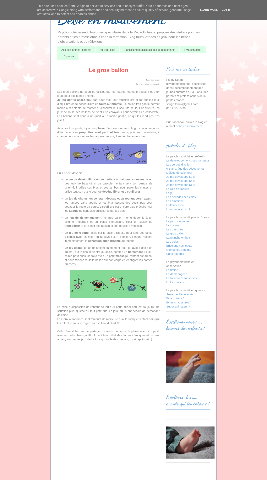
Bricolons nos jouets (179, 245)
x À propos (67, 56)
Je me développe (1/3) (180, 176)
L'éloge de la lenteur (179, 172)
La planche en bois (178, 237)
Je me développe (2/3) (180, 180)
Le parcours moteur (178, 221)
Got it (226, 10)
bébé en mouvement (189, 126)
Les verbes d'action (178, 164)
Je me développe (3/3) (180, 184)
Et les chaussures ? (179, 302)
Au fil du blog (107, 49)
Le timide (172, 270)
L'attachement (175, 205)
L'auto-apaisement (178, 209)
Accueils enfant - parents (76, 49)
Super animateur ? (178, 306)
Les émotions (174, 201)
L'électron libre (175, 282)
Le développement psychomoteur (187, 160)
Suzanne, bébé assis (179, 294)
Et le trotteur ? (175, 298)
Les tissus (172, 225)
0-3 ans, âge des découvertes (185, 168)
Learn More (209, 10)
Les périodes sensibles (181, 197)
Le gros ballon (175, 233)
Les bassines (174, 229)
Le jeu (170, 193)
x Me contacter (192, 49)
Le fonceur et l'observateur (183, 278)
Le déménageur (176, 274)
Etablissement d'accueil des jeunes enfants (149, 49)
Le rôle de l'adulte (177, 188)
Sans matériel (175, 253)
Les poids (172, 241)
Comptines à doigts (178, 249)
